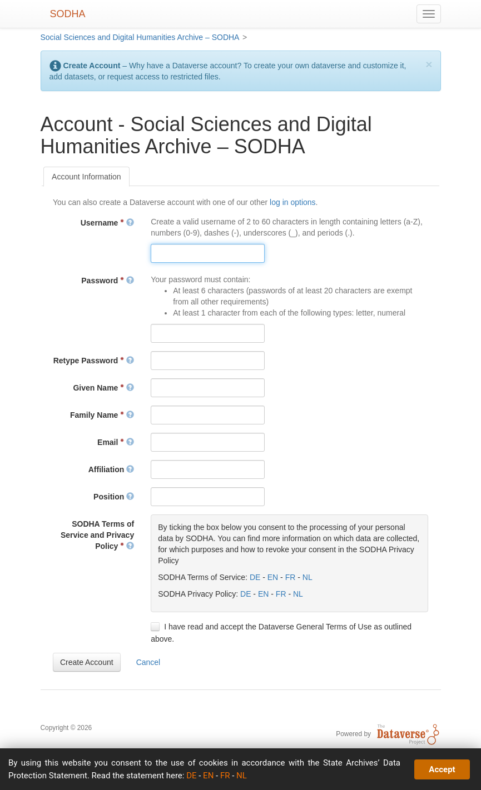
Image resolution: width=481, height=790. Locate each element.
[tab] (86, 177)
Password (107, 280)
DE (255, 577)
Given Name (103, 387)
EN (272, 577)
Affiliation (111, 469)
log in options (293, 202)
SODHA (68, 13)
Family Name (102, 415)
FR (290, 577)
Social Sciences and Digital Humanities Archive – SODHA (140, 37)
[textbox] (208, 253)
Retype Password (94, 360)
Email (115, 442)
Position (113, 496)
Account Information (86, 176)
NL (308, 577)
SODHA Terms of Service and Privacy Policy (97, 535)
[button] (87, 662)
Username (107, 222)
